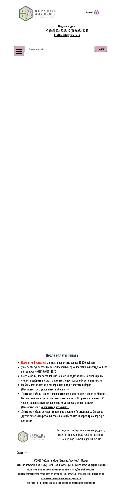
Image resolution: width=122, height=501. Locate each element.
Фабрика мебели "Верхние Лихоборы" (61, 460)
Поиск (101, 49)
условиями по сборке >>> (55, 389)
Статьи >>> (22, 452)
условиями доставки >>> (55, 407)
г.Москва (84, 460)
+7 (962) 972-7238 (56, 30)
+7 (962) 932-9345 (78, 30)
